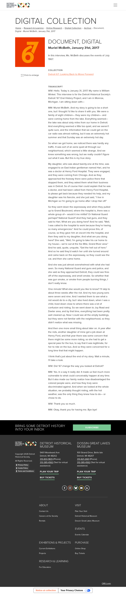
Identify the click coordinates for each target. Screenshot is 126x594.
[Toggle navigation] (115, 5)
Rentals (42, 520)
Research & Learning (34, 27)
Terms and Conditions (26, 471)
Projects (42, 553)
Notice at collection (46, 590)
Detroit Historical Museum (86, 516)
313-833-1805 (46, 459)
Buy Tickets (47, 477)
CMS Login (106, 583)
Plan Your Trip (49, 471)
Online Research (54, 27)
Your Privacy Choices (72, 590)
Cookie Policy (23, 468)
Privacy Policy (23, 465)
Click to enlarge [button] (30, 75)
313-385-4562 (46, 462)
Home (18, 27)
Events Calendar (82, 534)
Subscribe (92, 427)
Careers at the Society (48, 516)
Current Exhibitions (47, 548)
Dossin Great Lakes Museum (87, 520)
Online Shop (80, 548)
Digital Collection (73, 27)
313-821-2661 (83, 459)
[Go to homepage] (26, 446)
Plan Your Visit (81, 511)
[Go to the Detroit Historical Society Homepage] (19, 4)
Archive (87, 27)
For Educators (45, 567)
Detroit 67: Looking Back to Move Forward (71, 74)
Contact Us (43, 511)
